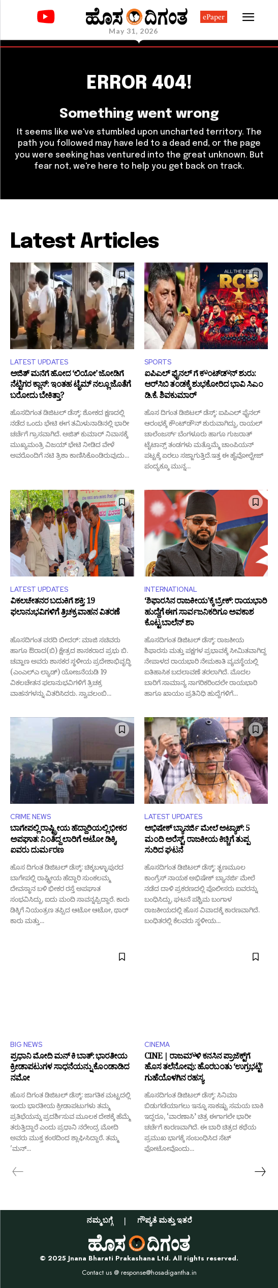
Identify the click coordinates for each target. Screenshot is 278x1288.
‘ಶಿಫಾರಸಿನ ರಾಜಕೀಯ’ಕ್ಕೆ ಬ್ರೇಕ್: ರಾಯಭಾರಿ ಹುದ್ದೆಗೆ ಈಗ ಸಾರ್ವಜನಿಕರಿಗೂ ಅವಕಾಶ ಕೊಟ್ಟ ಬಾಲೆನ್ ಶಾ (205, 613)
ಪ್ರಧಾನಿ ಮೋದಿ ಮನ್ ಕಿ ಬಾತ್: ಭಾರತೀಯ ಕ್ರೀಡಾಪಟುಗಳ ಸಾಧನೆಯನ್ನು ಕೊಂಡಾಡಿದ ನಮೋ (69, 1069)
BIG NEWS (26, 1044)
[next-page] (260, 1171)
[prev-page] (18, 1171)
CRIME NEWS (30, 816)
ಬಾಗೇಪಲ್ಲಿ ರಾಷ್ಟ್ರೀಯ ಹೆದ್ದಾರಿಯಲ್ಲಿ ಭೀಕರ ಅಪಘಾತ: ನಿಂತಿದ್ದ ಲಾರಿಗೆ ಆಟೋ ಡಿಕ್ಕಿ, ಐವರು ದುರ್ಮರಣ (68, 841)
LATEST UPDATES (39, 362)
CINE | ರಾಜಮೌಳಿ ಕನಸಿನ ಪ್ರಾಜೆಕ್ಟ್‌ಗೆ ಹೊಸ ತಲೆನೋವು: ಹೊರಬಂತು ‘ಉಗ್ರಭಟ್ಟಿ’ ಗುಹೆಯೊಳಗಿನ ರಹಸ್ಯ (203, 1069)
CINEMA (157, 1044)
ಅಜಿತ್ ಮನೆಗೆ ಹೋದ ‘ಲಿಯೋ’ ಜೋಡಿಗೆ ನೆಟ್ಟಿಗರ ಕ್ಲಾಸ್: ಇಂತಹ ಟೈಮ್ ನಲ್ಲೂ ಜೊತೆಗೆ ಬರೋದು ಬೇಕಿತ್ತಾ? (70, 386)
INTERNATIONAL (170, 589)
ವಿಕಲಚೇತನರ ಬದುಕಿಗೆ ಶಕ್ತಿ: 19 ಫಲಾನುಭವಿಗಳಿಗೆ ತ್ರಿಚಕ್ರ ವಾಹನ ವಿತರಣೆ (64, 608)
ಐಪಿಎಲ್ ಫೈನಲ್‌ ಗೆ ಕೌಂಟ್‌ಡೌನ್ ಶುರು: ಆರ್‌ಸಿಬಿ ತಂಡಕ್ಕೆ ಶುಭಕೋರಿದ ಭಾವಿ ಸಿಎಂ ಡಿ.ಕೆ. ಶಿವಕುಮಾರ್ (203, 386)
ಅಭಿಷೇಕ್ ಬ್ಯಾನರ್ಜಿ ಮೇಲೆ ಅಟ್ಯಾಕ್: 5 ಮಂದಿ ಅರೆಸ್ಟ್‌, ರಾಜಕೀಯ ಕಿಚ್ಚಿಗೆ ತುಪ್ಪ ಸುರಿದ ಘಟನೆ (197, 841)
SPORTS (157, 362)
